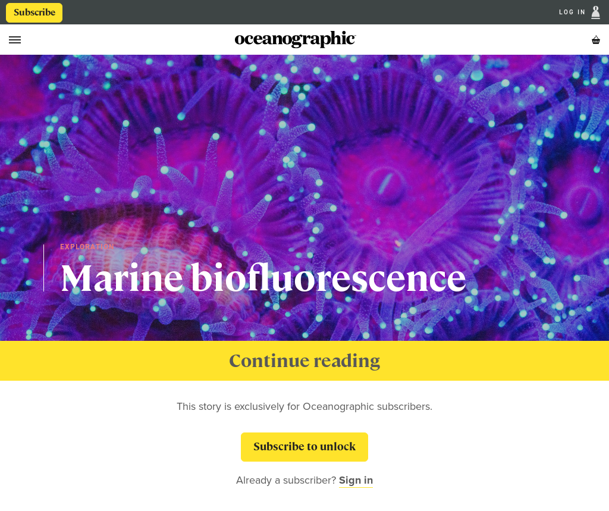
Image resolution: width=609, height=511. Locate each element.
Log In (574, 12)
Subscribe (34, 12)
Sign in (356, 480)
